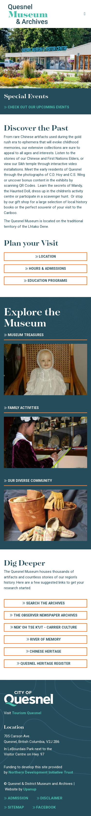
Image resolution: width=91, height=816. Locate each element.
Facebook (46, 807)
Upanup (29, 789)
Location (47, 256)
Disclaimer (51, 798)
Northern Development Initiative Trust (40, 772)
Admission (18, 798)
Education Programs (47, 281)
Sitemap (16, 807)
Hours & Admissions (47, 268)
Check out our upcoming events (38, 107)
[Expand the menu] (84, 14)
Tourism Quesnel (26, 713)
